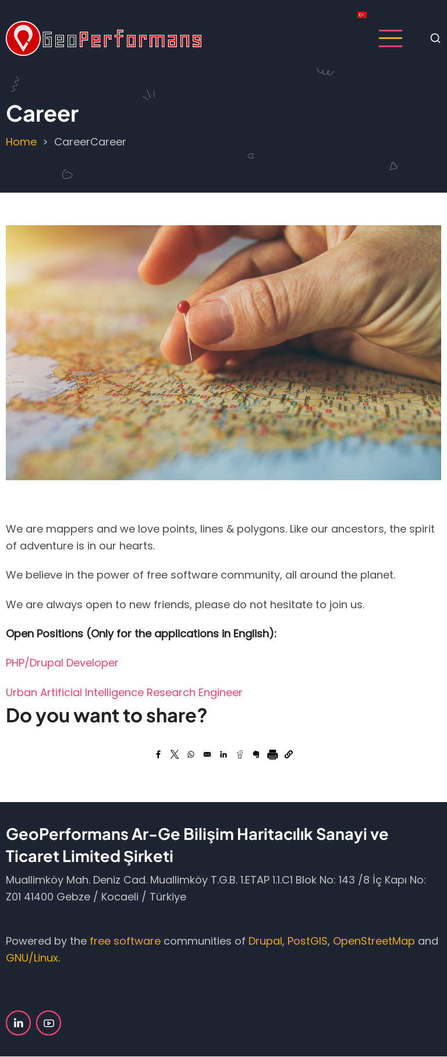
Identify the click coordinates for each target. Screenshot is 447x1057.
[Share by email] (207, 754)
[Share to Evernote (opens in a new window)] (256, 754)
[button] (289, 754)
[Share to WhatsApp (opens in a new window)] (191, 754)
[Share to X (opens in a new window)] (174, 754)
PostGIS (308, 941)
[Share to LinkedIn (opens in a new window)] (223, 754)
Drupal (265, 941)
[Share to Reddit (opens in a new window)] (240, 754)
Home (21, 141)
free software (125, 941)
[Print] (272, 754)
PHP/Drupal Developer (62, 662)
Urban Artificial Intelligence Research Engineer (124, 692)
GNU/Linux (32, 957)
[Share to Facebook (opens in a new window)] (158, 754)
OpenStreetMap (374, 941)
